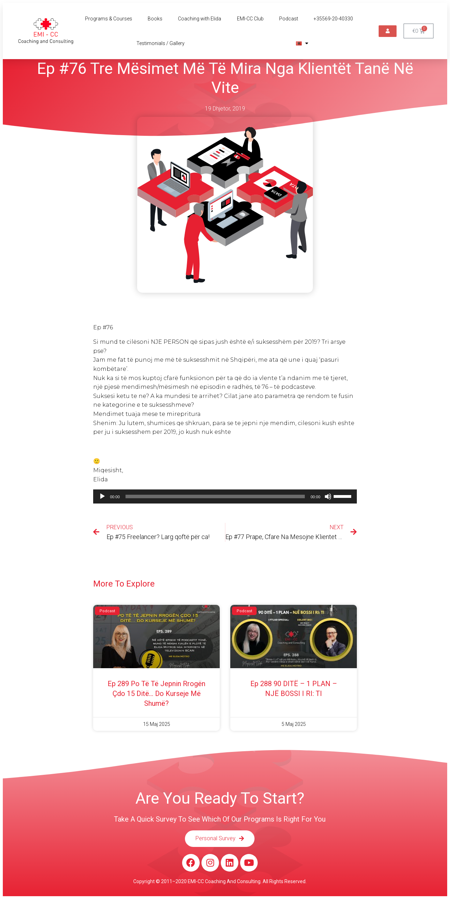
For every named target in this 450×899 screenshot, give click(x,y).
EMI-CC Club (250, 18)
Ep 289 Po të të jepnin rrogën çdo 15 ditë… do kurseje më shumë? (156, 693)
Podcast (288, 18)
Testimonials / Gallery (160, 43)
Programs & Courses (108, 18)
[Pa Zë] (328, 496)
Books (155, 18)
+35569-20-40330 (333, 18)
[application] (225, 496)
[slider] (215, 496)
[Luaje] (102, 496)
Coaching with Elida (199, 18)
